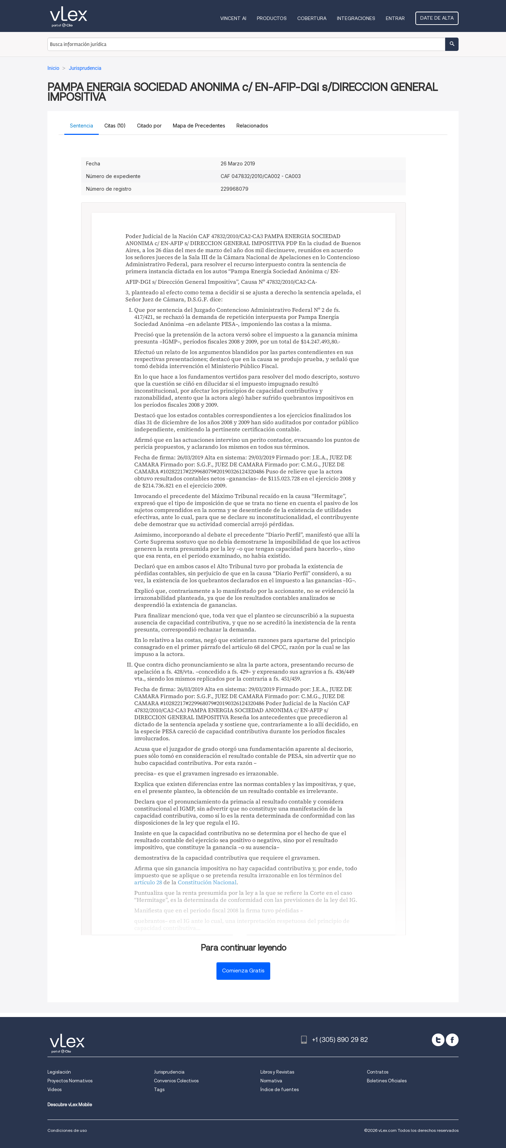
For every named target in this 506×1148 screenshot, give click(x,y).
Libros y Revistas (277, 1072)
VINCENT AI (233, 18)
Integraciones (356, 18)
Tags (159, 1089)
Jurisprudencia (169, 1072)
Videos (54, 1089)
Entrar (395, 18)
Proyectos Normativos (69, 1080)
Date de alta (437, 18)
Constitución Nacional (207, 882)
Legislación (59, 1072)
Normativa (271, 1080)
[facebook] (452, 1040)
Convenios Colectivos (176, 1080)
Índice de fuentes (279, 1089)
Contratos (377, 1072)
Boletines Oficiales (387, 1080)
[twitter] (438, 1040)
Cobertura (311, 18)
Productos (272, 18)
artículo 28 (148, 882)
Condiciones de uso (67, 1130)
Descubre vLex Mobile (69, 1104)
